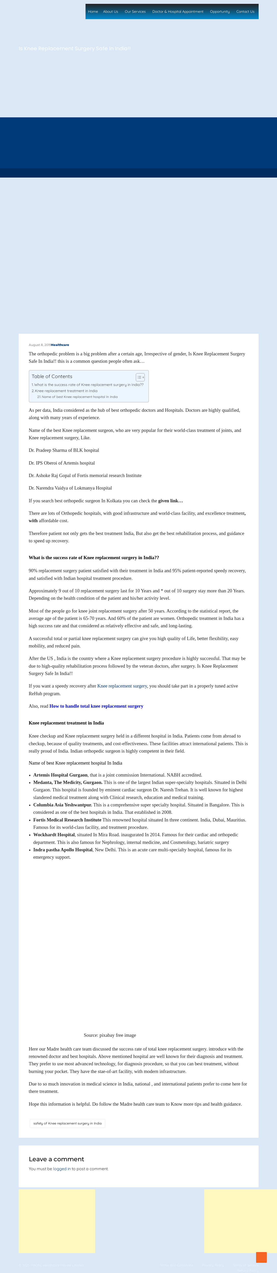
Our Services (135, 11)
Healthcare (60, 345)
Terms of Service (246, 1265)
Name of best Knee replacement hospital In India (80, 397)
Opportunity (220, 11)
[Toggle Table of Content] (137, 377)
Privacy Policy (213, 1265)
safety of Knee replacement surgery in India (67, 1123)
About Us (110, 11)
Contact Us (245, 11)
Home (93, 11)
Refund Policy (248, 1270)
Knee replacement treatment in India (66, 391)
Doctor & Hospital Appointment (177, 11)
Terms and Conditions (176, 1265)
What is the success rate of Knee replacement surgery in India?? (88, 384)
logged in (62, 1168)
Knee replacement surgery (122, 686)
